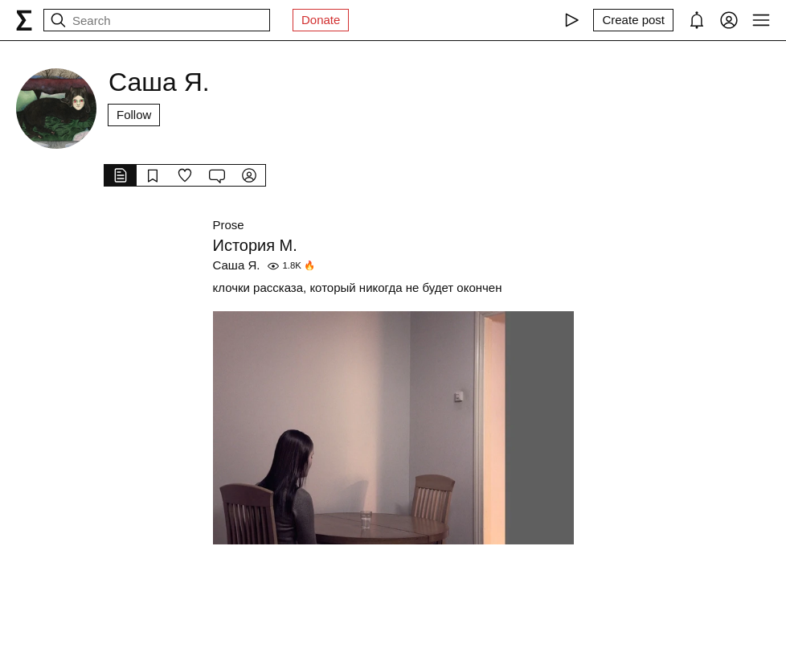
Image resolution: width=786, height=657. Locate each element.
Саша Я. (236, 265)
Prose (228, 225)
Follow (134, 114)
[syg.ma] (24, 20)
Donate (320, 20)
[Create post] (633, 20)
